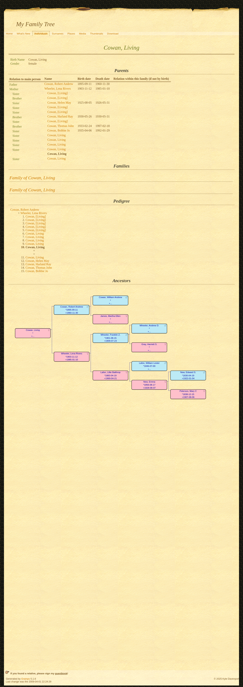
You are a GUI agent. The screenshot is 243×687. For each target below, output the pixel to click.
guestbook (61, 673)
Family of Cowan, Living (32, 177)
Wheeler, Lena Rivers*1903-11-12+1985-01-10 (71, 356)
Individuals (41, 33)
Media (82, 33)
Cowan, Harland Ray (60, 116)
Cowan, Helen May (59, 102)
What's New (23, 33)
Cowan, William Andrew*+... (110, 300)
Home (9, 33)
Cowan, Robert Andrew (58, 83)
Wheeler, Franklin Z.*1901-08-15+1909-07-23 (110, 338)
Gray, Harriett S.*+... (149, 347)
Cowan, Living (56, 135)
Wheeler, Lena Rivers (57, 88)
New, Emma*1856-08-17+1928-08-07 (149, 385)
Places (71, 33)
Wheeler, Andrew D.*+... (149, 328)
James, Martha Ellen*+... (110, 319)
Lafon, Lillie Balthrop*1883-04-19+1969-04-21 (110, 375)
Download (112, 33)
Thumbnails (96, 33)
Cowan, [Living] (57, 93)
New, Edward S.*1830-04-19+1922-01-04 (188, 375)
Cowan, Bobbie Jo (58, 130)
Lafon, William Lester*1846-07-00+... (149, 366)
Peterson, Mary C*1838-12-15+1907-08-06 (188, 394)
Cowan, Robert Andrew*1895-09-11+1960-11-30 (71, 310)
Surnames (57, 33)
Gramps (25, 678)
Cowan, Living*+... (33, 333)
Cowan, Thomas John (60, 126)
